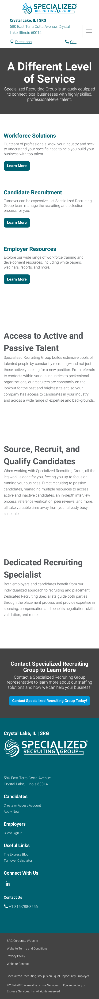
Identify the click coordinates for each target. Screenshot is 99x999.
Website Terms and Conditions (27, 948)
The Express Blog (16, 854)
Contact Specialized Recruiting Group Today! (49, 700)
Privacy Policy (16, 956)
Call (73, 42)
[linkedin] (7, 883)
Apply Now (11, 811)
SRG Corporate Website (22, 940)
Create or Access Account (22, 805)
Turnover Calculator (18, 860)
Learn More (17, 165)
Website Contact (18, 964)
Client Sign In (13, 833)
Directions (23, 42)
